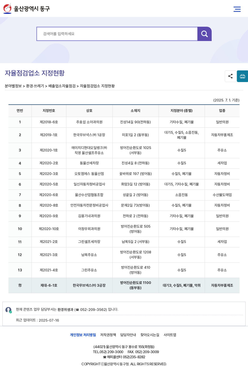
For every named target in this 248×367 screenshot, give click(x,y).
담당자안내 (128, 335)
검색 (204, 34)
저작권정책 (108, 335)
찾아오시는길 (149, 335)
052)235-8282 (134, 357)
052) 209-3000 (111, 352)
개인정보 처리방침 (83, 335)
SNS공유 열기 (230, 76)
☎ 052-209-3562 (91, 310)
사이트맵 (170, 335)
